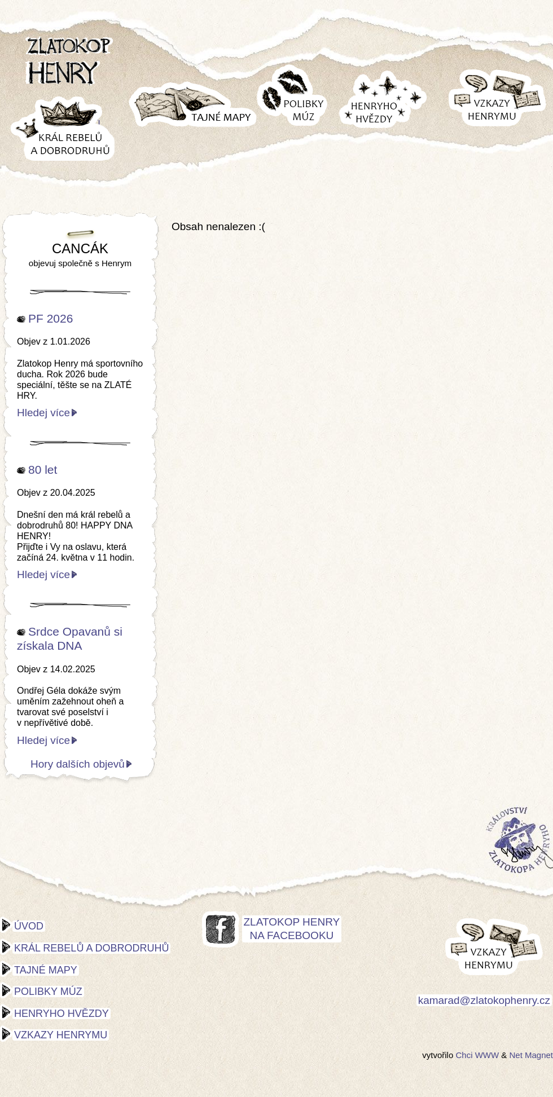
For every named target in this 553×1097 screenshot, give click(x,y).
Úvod (28, 926)
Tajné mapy (45, 970)
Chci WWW (477, 1055)
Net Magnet (531, 1055)
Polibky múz (48, 991)
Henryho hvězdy (61, 1013)
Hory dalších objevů (77, 764)
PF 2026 (50, 318)
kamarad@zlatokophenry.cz (484, 1000)
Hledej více (43, 412)
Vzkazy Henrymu (60, 1035)
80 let (42, 469)
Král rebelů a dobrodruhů (91, 948)
